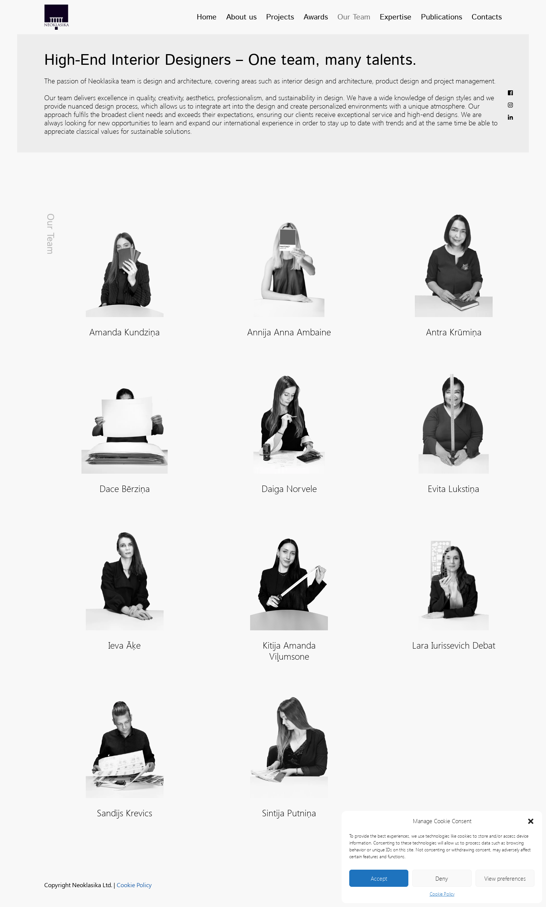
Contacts (487, 17)
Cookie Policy (442, 894)
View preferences (505, 878)
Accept (379, 878)
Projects (280, 17)
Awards (316, 17)
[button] (531, 821)
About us (241, 17)
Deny (441, 878)
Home (207, 17)
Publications (441, 17)
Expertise (395, 17)
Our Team (353, 17)
